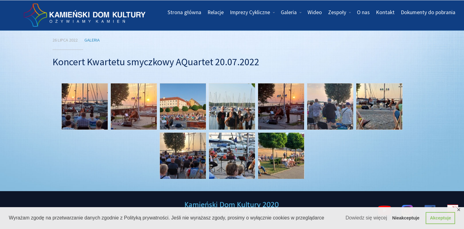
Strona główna (184, 12)
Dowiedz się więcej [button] (366, 217)
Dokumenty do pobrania (428, 12)
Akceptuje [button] (440, 217)
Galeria (289, 12)
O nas (363, 12)
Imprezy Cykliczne (250, 12)
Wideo (314, 12)
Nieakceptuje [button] (406, 217)
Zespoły (337, 12)
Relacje (215, 12)
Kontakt (385, 12)
